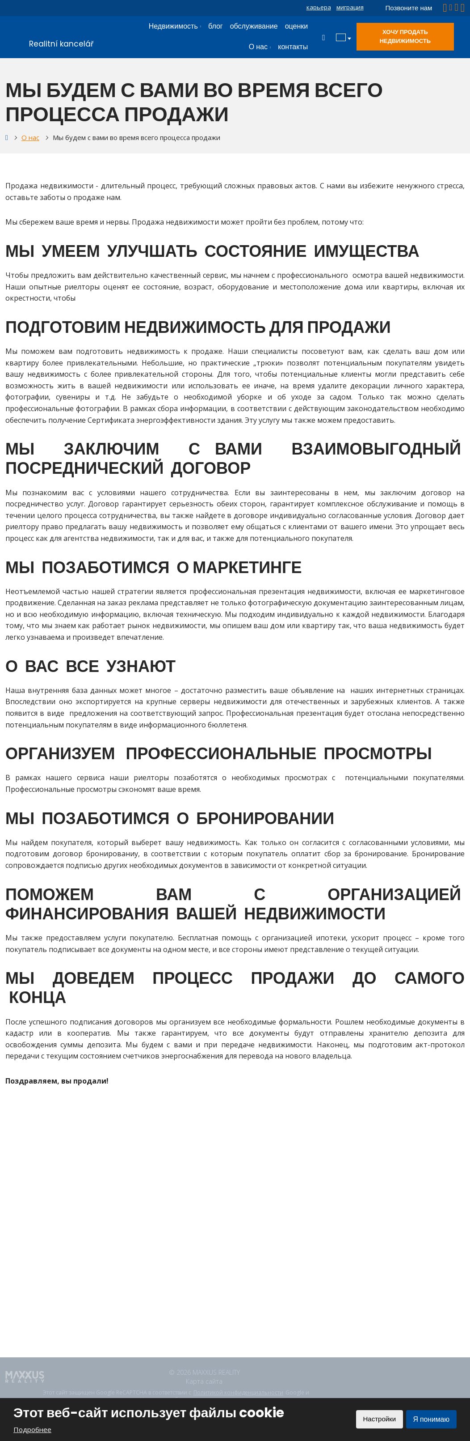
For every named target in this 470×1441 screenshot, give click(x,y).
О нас (258, 47)
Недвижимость (173, 26)
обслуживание (254, 26)
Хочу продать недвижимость (405, 36)
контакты (293, 47)
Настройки (378, 1419)
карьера (318, 7)
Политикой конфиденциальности (238, 1392)
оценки (296, 26)
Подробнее (32, 1429)
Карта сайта (204, 1381)
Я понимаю (430, 1419)
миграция (350, 7)
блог (215, 26)
